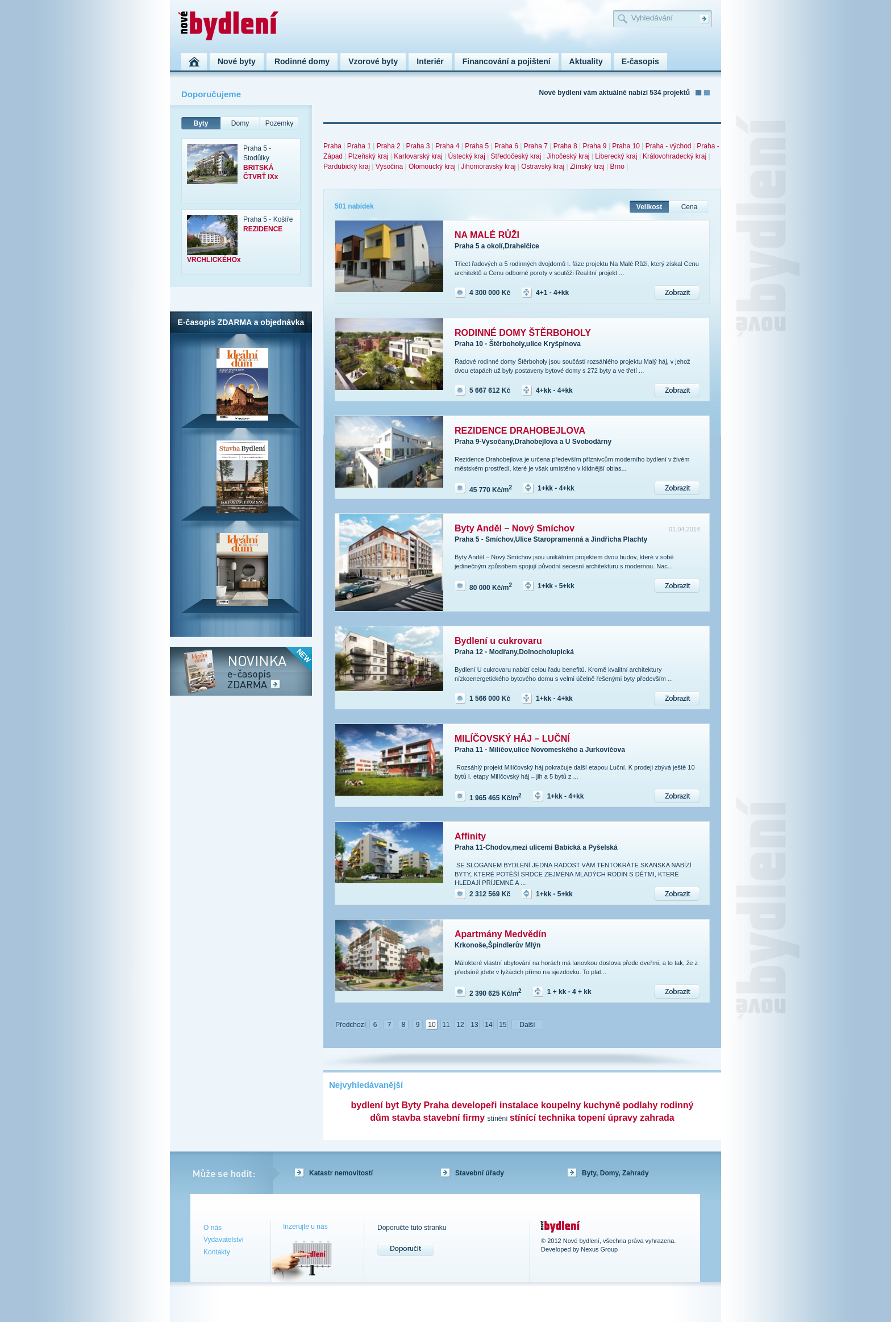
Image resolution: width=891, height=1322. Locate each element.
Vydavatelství (223, 1240)
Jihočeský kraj (568, 156)
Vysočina (389, 167)
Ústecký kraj (466, 156)
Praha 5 (477, 146)
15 (502, 1025)
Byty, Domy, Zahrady (615, 1173)
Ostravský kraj (542, 167)
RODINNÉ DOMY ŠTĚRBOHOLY (523, 333)
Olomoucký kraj (432, 167)
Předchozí (350, 1025)
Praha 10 (626, 146)
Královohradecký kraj (674, 156)
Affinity (470, 836)
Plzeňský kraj (368, 156)
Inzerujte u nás (305, 1226)
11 (445, 1025)
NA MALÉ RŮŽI (487, 235)
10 (431, 1025)
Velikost (649, 207)
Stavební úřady (479, 1173)
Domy (240, 123)
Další (527, 1025)
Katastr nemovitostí (341, 1173)
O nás (212, 1228)
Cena (689, 207)
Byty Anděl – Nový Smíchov (514, 528)
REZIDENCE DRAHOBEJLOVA (520, 430)
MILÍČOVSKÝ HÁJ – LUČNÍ (512, 738)
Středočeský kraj (516, 156)
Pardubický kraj (346, 167)
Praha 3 (418, 146)
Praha (332, 146)
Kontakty (216, 1252)
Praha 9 (594, 146)
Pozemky (279, 123)
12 (460, 1025)
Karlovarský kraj (418, 156)
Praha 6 (506, 146)
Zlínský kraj (587, 167)
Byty (200, 123)
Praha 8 (565, 146)
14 (488, 1025)
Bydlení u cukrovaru (498, 641)
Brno (617, 167)
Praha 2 (389, 146)
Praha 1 (359, 146)
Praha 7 (536, 146)
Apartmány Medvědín (501, 934)
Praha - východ (669, 146)
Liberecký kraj (616, 156)
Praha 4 (447, 146)
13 (474, 1025)
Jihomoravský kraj (488, 167)
